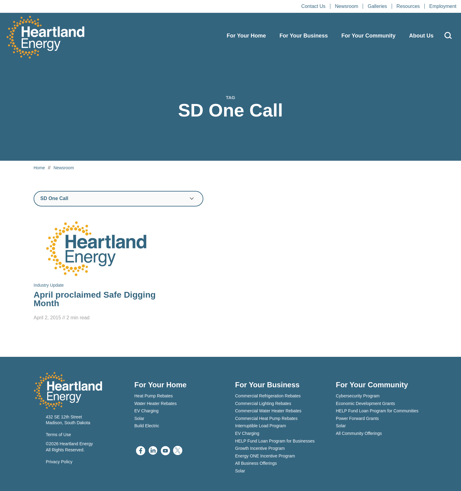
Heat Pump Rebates (153, 395)
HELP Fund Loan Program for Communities (377, 410)
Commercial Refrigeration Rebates (268, 395)
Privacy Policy (59, 461)
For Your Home (246, 36)
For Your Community (368, 36)
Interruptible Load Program (260, 425)
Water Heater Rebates (155, 403)
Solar (139, 418)
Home (39, 167)
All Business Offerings (256, 463)
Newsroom (346, 6)
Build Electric (146, 425)
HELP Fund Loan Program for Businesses (274, 441)
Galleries (377, 6)
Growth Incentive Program (260, 448)
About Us (421, 36)
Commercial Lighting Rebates (263, 403)
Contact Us (313, 6)
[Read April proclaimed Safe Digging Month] (96, 270)
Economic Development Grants (365, 403)
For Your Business (303, 36)
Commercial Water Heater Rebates (268, 410)
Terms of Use (58, 434)
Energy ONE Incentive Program (265, 455)
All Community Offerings (359, 433)
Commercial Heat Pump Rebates (266, 418)
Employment (442, 6)
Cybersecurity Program (357, 395)
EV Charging (146, 410)
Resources (408, 6)
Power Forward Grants (357, 418)
